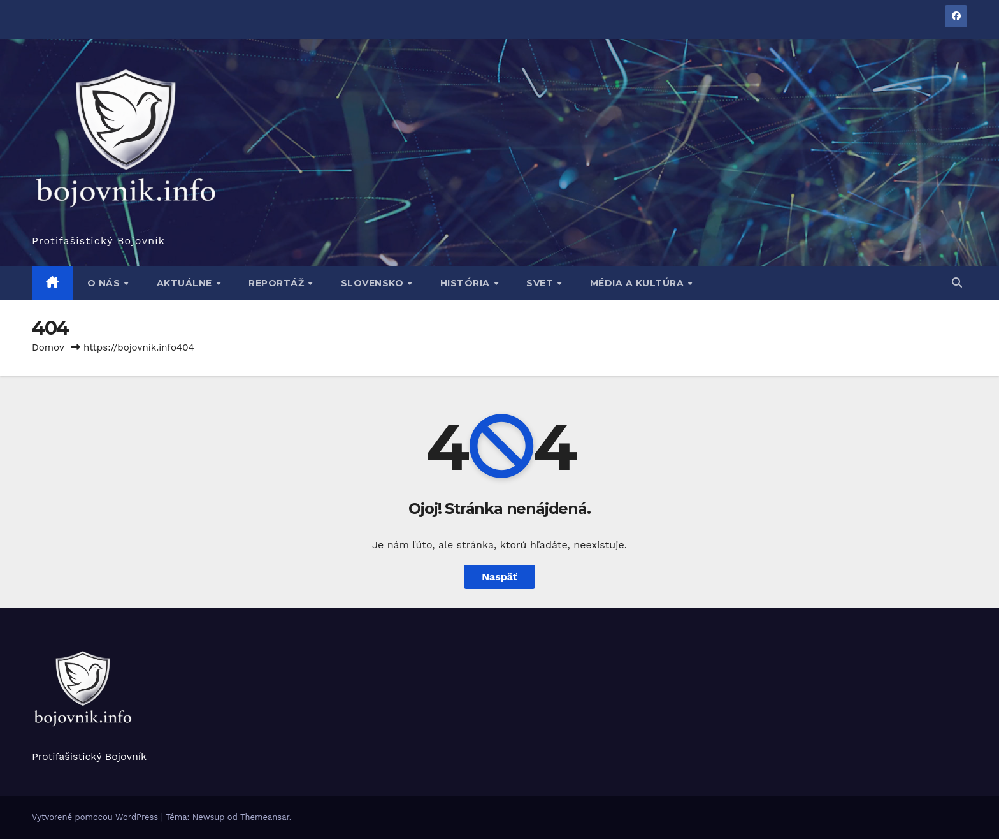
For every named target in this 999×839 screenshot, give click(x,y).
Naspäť (499, 577)
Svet (541, 283)
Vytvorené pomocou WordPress (96, 817)
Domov (48, 347)
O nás (105, 283)
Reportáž (277, 283)
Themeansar (264, 817)
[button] (957, 283)
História (466, 283)
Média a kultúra (638, 283)
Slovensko (373, 283)
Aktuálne (186, 283)
